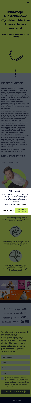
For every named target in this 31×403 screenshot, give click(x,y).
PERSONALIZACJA (8, 210)
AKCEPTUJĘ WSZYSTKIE (22, 210)
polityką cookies (21, 204)
